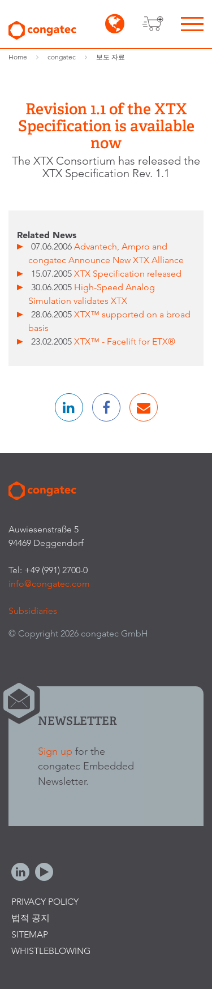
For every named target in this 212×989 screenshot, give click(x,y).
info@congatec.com (49, 583)
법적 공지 (30, 918)
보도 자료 (110, 57)
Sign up (55, 751)
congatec (61, 57)
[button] (69, 407)
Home (17, 57)
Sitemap (29, 934)
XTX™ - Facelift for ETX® (124, 341)
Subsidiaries (32, 610)
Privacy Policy (45, 901)
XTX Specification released (127, 273)
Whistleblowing (50, 950)
